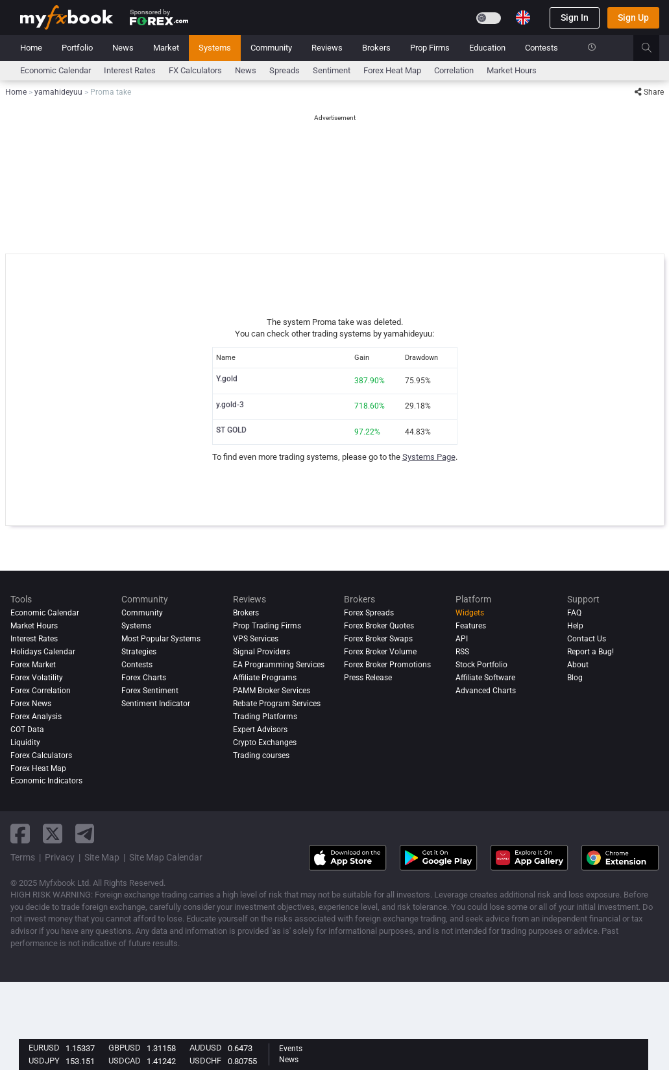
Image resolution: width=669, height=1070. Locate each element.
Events (290, 1048)
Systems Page (429, 457)
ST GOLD (231, 429)
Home (31, 48)
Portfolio (77, 48)
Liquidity (25, 742)
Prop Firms (430, 48)
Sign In (575, 17)
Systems (215, 48)
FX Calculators (195, 70)
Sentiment (331, 70)
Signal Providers (261, 651)
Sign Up (633, 17)
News (123, 48)
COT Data (27, 729)
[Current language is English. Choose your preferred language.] (523, 17)
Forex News (30, 703)
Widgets (470, 612)
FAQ (574, 612)
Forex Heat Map (392, 70)
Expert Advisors (260, 729)
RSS (462, 651)
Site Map (101, 857)
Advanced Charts (486, 690)
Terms (22, 857)
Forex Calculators (41, 755)
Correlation (454, 70)
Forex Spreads (369, 612)
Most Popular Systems (161, 638)
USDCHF (205, 1060)
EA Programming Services (278, 664)
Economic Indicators (46, 781)
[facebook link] (20, 833)
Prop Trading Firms (267, 625)
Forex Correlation (40, 690)
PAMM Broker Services (271, 690)
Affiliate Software (485, 677)
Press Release (368, 677)
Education (487, 48)
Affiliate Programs (265, 677)
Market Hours (512, 70)
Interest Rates (130, 70)
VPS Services (255, 638)
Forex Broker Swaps (378, 638)
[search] (653, 48)
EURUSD (44, 1047)
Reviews (327, 48)
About (578, 664)
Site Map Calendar (165, 857)
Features (471, 625)
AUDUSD (205, 1047)
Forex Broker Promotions (387, 664)
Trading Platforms (265, 716)
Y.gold (226, 378)
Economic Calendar (55, 70)
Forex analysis (36, 716)
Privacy (60, 857)
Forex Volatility (36, 677)
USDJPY (44, 1060)
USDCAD (124, 1060)
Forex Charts (143, 677)
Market (166, 48)
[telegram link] (85, 833)
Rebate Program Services (277, 703)
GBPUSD (124, 1047)
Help (575, 625)
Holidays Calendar (42, 651)
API (462, 638)
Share (649, 92)
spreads (284, 70)
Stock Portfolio (481, 664)
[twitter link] (52, 833)
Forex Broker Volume (380, 651)
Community (271, 48)
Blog (575, 677)
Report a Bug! (590, 651)
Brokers (376, 48)
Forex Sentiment (149, 690)
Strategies (138, 651)
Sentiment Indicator (155, 703)
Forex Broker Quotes (379, 625)
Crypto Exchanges (265, 742)
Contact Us (586, 638)
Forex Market (33, 664)
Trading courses (261, 755)
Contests (541, 48)
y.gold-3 (230, 404)
